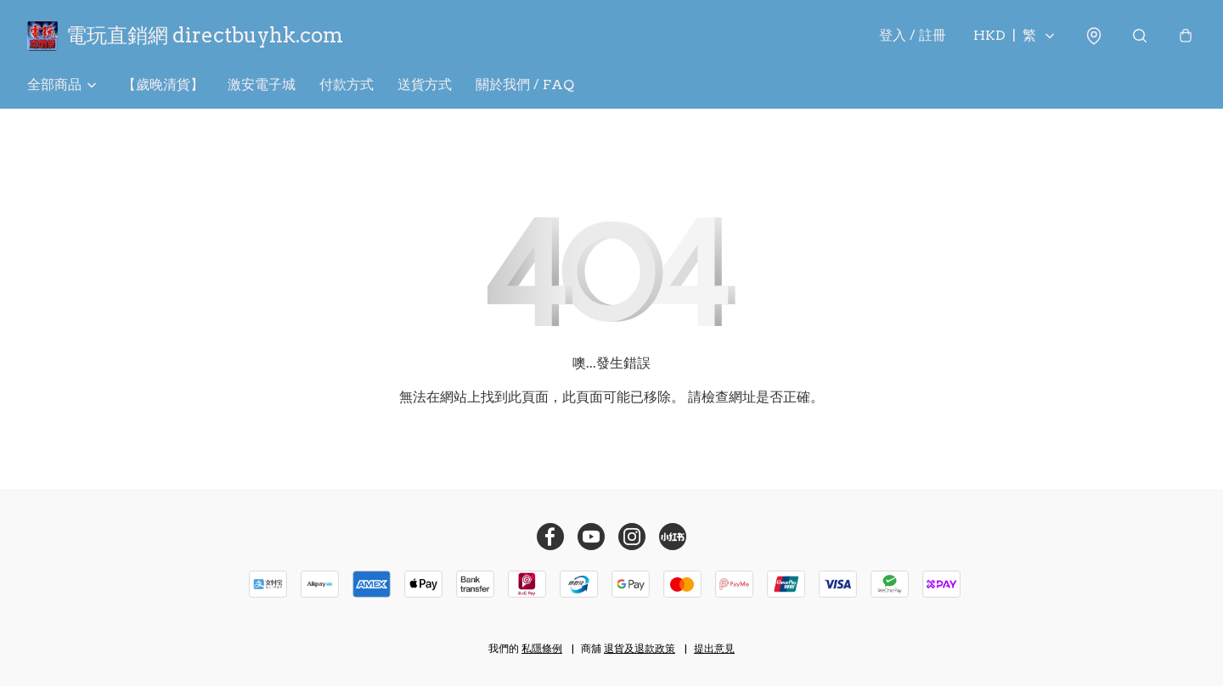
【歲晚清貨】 (163, 84)
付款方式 (346, 84)
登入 (912, 35)
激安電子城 (262, 84)
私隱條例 (541, 648)
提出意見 (714, 648)
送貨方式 (424, 84)
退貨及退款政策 (639, 648)
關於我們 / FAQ (525, 84)
